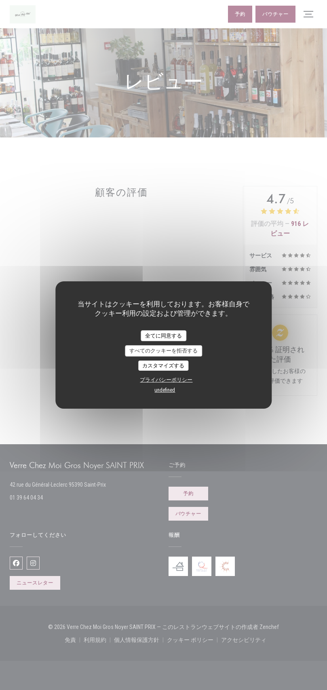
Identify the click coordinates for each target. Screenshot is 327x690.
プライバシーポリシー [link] (166, 380)
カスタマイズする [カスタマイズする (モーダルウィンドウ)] (163, 366)
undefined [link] (164, 390)
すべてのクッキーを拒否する (163, 351)
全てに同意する (163, 336)
